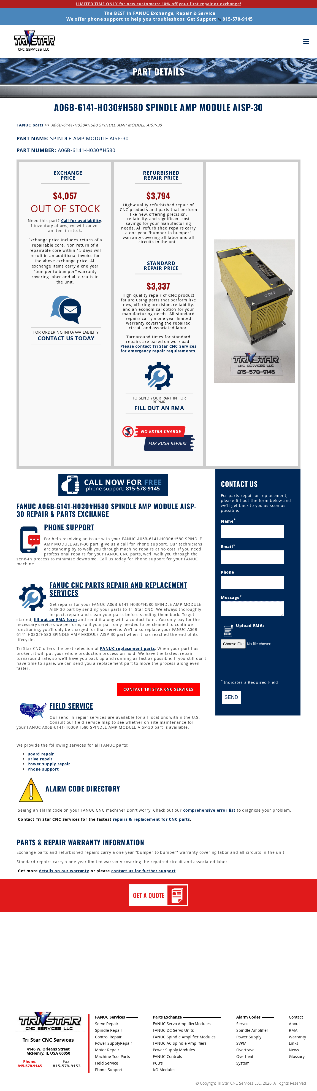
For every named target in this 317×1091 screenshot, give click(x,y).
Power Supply (248, 1036)
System (243, 1063)
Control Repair (108, 1036)
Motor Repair (107, 1049)
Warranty (297, 1036)
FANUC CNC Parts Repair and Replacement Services (118, 589)
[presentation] (263, 665)
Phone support (43, 769)
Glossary (297, 1056)
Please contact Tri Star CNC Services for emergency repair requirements (158, 348)
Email (228, 546)
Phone (227, 572)
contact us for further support (143, 870)
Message (231, 597)
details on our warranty (64, 870)
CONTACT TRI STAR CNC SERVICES (158, 689)
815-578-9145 (235, 19)
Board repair (41, 754)
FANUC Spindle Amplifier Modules (184, 1036)
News (294, 1049)
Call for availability (81, 220)
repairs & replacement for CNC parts (151, 819)
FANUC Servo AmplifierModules (182, 1023)
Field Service (71, 705)
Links (293, 1043)
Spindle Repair (108, 1030)
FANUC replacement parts (127, 648)
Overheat (244, 1056)
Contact (296, 1017)
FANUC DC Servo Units (173, 1030)
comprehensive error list (209, 810)
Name (228, 520)
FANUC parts (30, 125)
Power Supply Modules (174, 1049)
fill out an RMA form (55, 619)
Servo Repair (106, 1023)
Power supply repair (49, 763)
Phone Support (69, 527)
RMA (293, 1030)
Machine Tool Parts (112, 1056)
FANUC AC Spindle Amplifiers (180, 1043)
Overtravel (246, 1049)
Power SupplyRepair (113, 1043)
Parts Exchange (167, 1017)
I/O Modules (164, 1069)
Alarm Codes (248, 1017)
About (294, 1023)
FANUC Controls (167, 1056)
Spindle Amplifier (252, 1030)
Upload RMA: (250, 625)
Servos (242, 1023)
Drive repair (40, 758)
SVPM (241, 1043)
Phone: (30, 1063)
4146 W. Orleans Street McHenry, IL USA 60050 (48, 1051)
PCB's (158, 1063)
